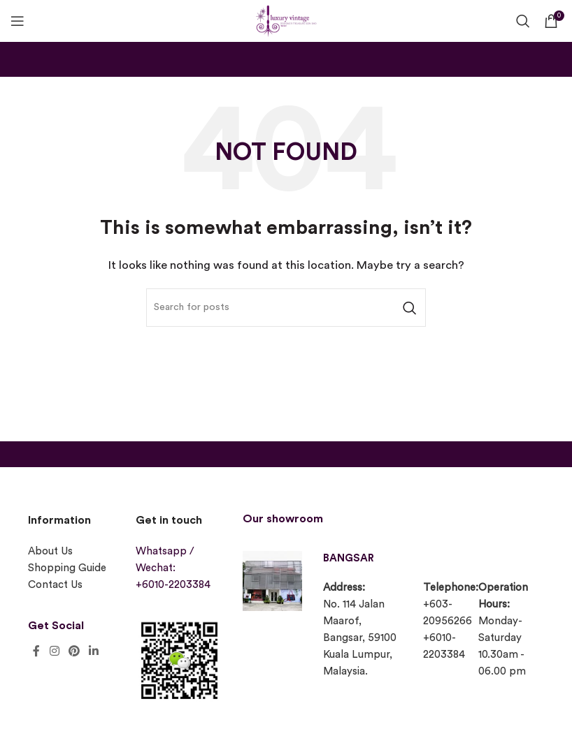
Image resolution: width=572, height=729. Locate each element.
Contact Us (55, 585)
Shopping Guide (67, 568)
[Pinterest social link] (74, 651)
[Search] (523, 21)
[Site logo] (286, 19)
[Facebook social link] (36, 651)
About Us (50, 551)
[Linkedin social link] (94, 651)
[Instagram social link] (54, 651)
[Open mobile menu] (17, 21)
